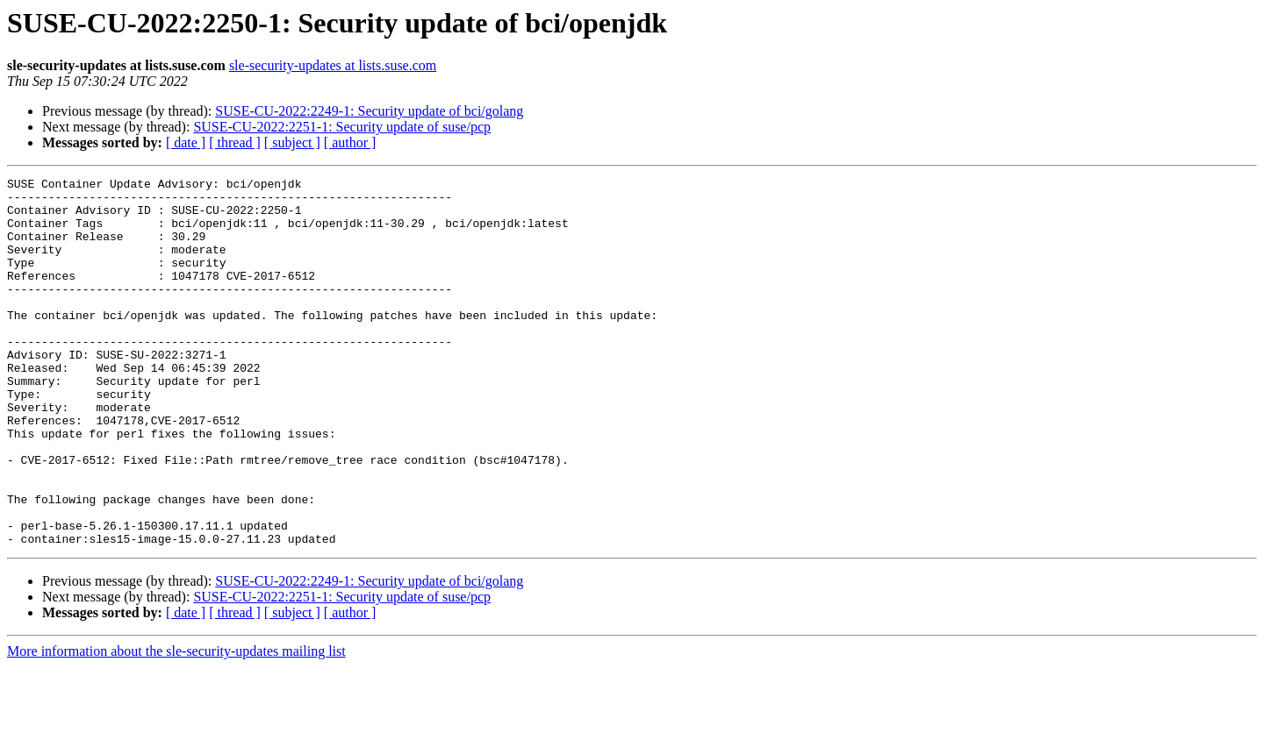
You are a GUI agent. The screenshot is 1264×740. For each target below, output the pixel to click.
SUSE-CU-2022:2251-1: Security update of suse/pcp (342, 126)
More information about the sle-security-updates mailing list (176, 724)
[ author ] (350, 142)
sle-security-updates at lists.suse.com (332, 65)
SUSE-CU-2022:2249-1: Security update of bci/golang (369, 110)
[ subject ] (292, 142)
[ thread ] (235, 142)
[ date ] (185, 142)
